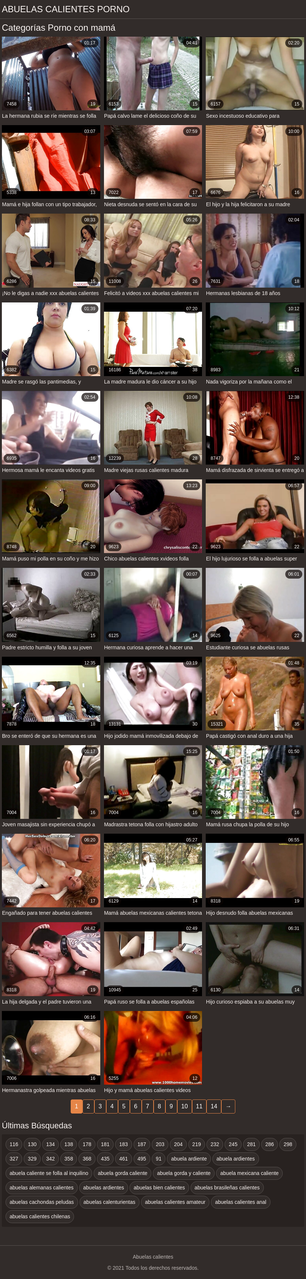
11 (199, 1106)
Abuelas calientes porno (66, 9)
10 (184, 1106)
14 (214, 1106)
